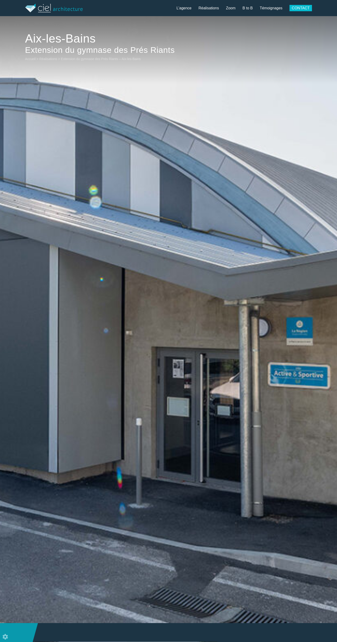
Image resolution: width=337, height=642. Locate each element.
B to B (247, 8)
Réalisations (208, 8)
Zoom (230, 8)
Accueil (30, 59)
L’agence (183, 8)
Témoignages (271, 8)
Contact (301, 8)
